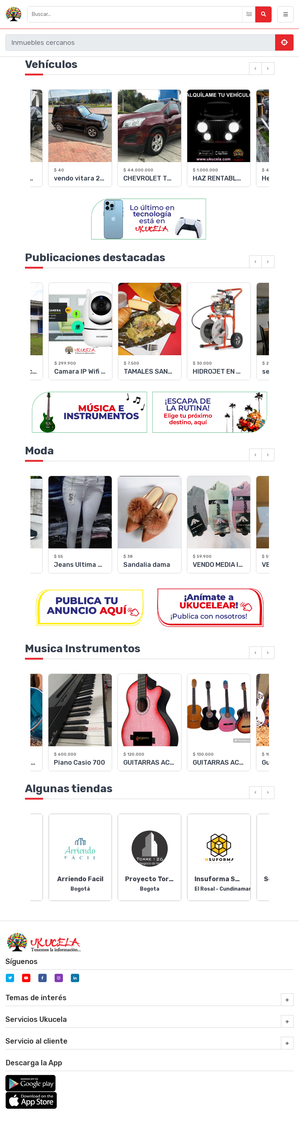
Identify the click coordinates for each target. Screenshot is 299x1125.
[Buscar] (149, 14)
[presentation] (255, 68)
